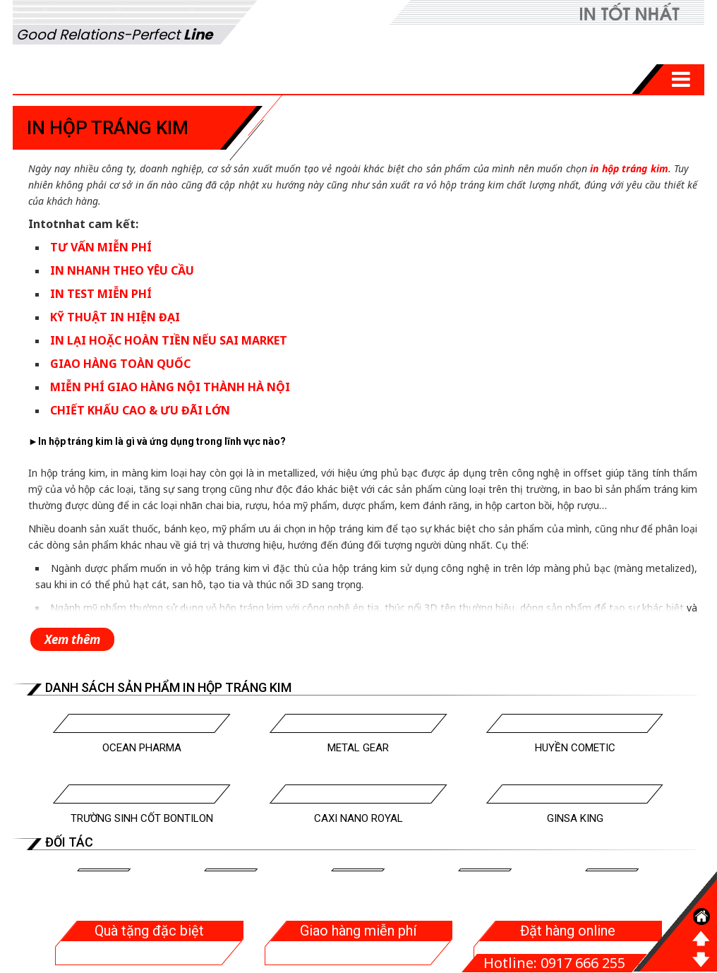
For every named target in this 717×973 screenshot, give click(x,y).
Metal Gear (358, 747)
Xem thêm (72, 639)
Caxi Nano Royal (358, 818)
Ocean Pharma (141, 747)
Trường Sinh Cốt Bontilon (142, 818)
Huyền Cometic (575, 747)
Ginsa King (575, 818)
